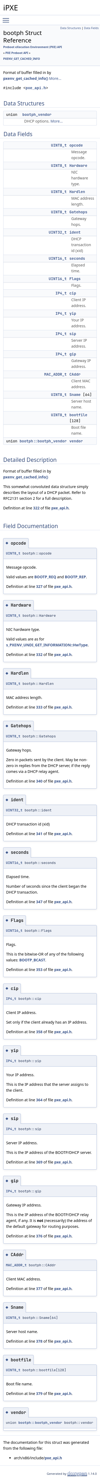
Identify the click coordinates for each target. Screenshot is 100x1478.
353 (39, 969)
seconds (77, 258)
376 (39, 1236)
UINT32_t (58, 232)
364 (39, 1099)
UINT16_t (58, 258)
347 (39, 901)
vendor (76, 441)
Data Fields (91, 28)
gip (72, 354)
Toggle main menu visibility (7, 18)
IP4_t (61, 293)
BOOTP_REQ (45, 576)
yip (72, 313)
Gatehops (78, 212)
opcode (76, 145)
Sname (75, 394)
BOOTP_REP (75, 576)
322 (36, 507)
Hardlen (77, 191)
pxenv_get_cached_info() (25, 78)
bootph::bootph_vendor (42, 441)
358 (39, 1031)
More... (55, 78)
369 (39, 1162)
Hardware (78, 165)
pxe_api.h (36, 88)
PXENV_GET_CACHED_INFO (21, 59)
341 (39, 833)
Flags (75, 278)
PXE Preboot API (16, 53)
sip (72, 333)
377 (39, 1288)
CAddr (75, 374)
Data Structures (70, 28)
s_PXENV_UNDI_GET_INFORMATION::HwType (47, 644)
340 (39, 781)
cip (72, 293)
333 (39, 707)
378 (39, 1341)
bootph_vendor (36, 114)
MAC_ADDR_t (55, 374)
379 (39, 1393)
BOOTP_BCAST (32, 959)
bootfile (78, 414)
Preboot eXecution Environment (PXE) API (32, 47)
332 (39, 654)
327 (39, 586)
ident (75, 232)
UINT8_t (59, 145)
